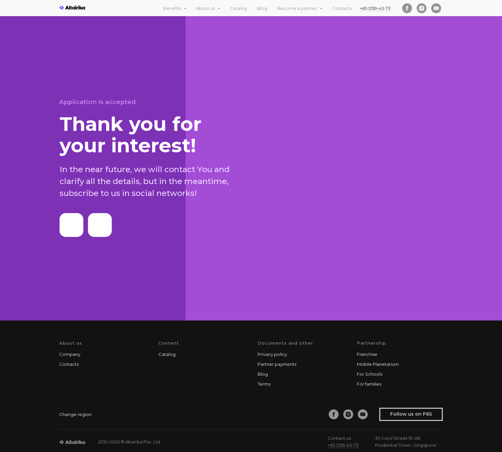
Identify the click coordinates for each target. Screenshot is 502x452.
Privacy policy (272, 354)
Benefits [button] (172, 8)
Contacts (342, 8)
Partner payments (277, 364)
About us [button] (206, 8)
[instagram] (422, 8)
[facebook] (407, 8)
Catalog (238, 8)
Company (69, 354)
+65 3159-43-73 (375, 8)
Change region (75, 414)
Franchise (367, 354)
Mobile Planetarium (378, 364)
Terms (264, 384)
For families (369, 384)
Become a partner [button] (297, 8)
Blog (262, 8)
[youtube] (436, 8)
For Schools (369, 374)
